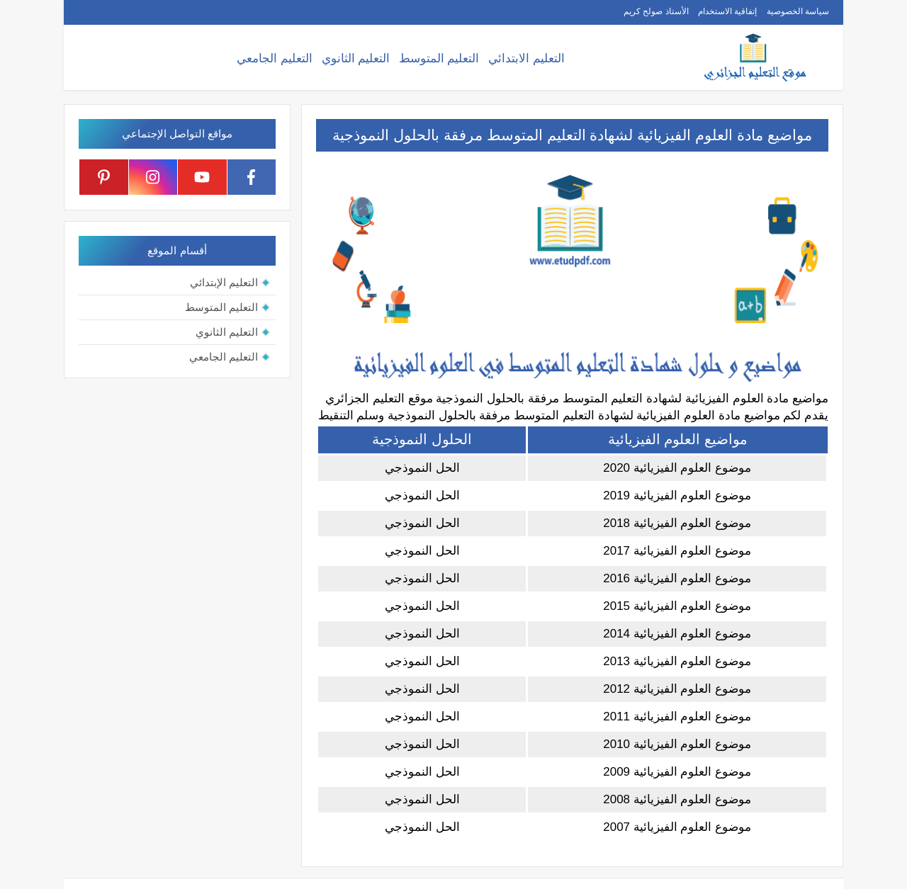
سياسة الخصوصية (798, 11)
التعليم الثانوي (356, 58)
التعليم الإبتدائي (224, 282)
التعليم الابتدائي (526, 58)
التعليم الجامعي (274, 58)
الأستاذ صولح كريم (656, 11)
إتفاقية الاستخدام (727, 11)
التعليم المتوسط (439, 58)
